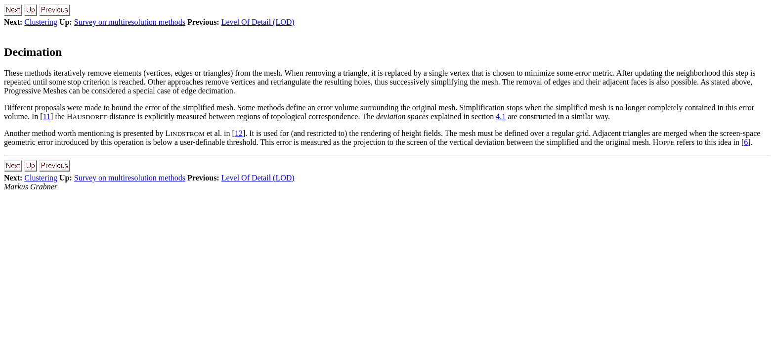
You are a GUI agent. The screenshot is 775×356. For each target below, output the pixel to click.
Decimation (33, 51)
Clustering (40, 22)
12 (239, 133)
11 (46, 116)
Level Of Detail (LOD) (258, 22)
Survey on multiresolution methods (129, 22)
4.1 (501, 116)
